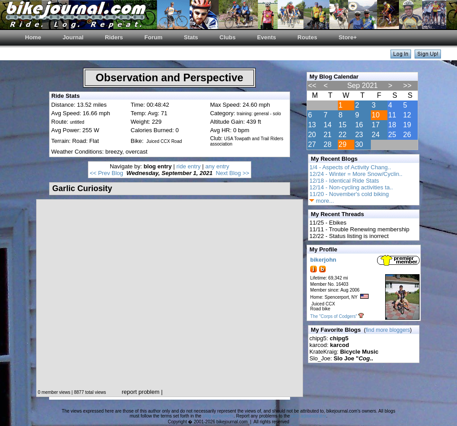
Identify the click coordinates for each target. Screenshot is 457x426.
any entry (217, 166)
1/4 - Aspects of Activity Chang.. (350, 167)
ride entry (188, 166)
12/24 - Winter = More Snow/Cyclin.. (355, 174)
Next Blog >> (232, 173)
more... (321, 200)
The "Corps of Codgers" (333, 316)
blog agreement (218, 415)
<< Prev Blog (106, 173)
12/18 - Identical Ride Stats (344, 180)
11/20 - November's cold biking (349, 194)
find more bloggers (388, 330)
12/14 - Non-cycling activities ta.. (351, 187)
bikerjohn (323, 259)
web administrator (308, 415)
